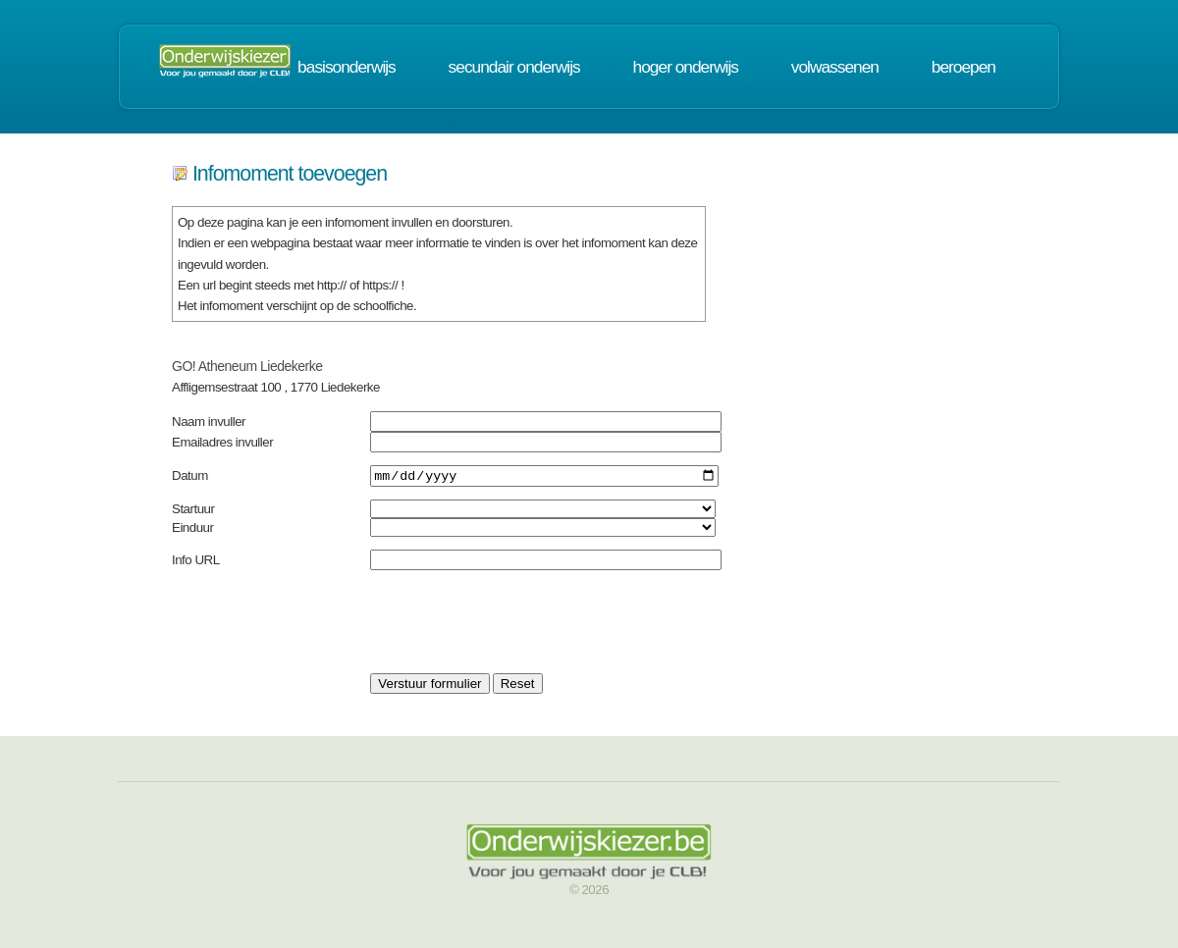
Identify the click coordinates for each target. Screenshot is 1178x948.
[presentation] (519, 624)
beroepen (963, 67)
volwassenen (835, 67)
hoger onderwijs (685, 67)
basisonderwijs (346, 67)
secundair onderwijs (514, 67)
